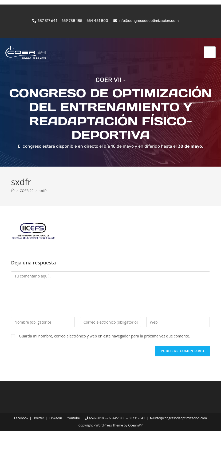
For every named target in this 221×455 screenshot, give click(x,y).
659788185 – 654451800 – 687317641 (115, 442)
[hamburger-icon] (210, 52)
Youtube (73, 442)
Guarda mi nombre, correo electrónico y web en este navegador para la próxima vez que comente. (104, 359)
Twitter (39, 442)
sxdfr (43, 214)
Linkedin (55, 442)
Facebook (21, 442)
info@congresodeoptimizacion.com (178, 442)
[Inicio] (12, 214)
